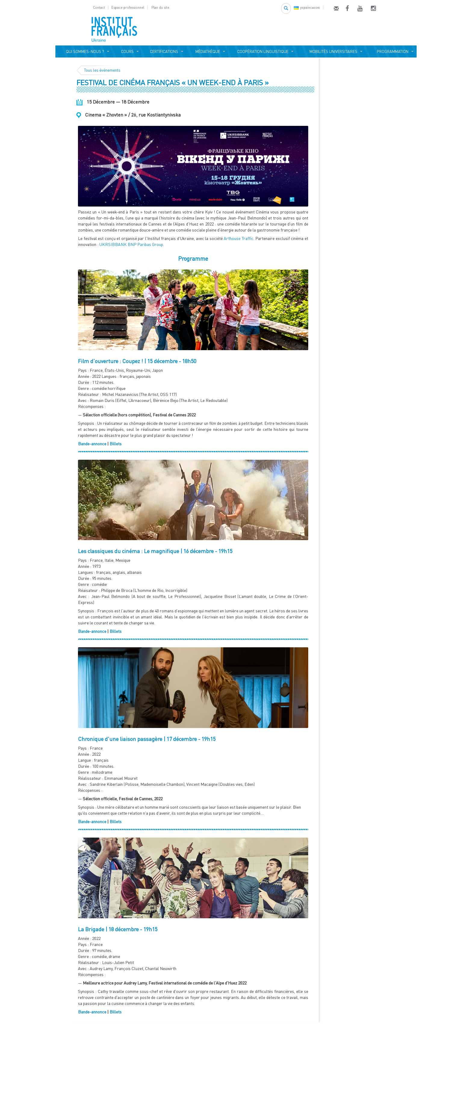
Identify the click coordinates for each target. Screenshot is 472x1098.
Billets (116, 443)
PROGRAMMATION (391, 51)
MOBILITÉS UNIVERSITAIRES (332, 51)
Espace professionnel (127, 7)
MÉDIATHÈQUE (207, 51)
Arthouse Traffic (238, 238)
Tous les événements (102, 70)
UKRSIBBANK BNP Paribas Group (131, 244)
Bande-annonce (92, 443)
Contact (99, 7)
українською (307, 7)
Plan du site (160, 7)
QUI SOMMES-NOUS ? (84, 51)
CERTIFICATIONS (163, 51)
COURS (126, 51)
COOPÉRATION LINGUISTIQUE (262, 51)
